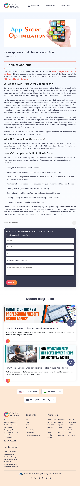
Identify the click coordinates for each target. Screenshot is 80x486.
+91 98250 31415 (65, 6)
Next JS (70, 429)
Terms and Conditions (33, 435)
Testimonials (30, 432)
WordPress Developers (11, 456)
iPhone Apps (72, 422)
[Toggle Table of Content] (40, 65)
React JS (70, 432)
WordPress (61, 435)
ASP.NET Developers (10, 451)
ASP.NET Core (52, 419)
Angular (60, 424)
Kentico (50, 429)
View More (40, 324)
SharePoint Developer (11, 466)
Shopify (70, 424)
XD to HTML (71, 435)
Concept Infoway (42, 473)
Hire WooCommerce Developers (10, 460)
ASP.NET (50, 432)
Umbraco (50, 427)
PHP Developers (9, 453)
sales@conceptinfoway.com (40, 399)
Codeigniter (61, 429)
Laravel (60, 427)
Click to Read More (11, 440)
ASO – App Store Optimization (16, 79)
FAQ (27, 427)
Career (28, 424)
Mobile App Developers (11, 463)
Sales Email (35, 6)
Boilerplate (51, 424)
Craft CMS (71, 419)
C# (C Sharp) (50, 436)
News (27, 422)
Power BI (60, 422)
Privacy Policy (30, 429)
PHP (59, 432)
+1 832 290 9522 (49, 6)
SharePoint (61, 419)
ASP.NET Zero (52, 422)
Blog (27, 419)
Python (70, 427)
